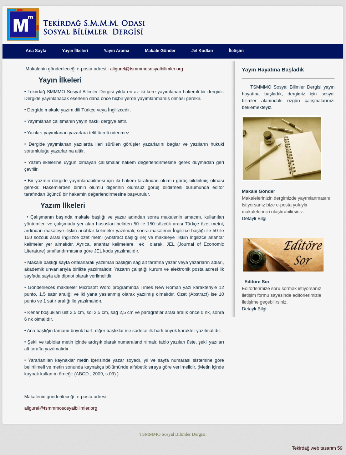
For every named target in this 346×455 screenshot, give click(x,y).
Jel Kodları (202, 50)
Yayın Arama (116, 50)
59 (339, 448)
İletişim (236, 50)
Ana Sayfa (36, 50)
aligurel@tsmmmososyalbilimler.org (146, 68)
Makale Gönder (160, 50)
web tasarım (323, 448)
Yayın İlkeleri (75, 50)
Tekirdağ (300, 448)
